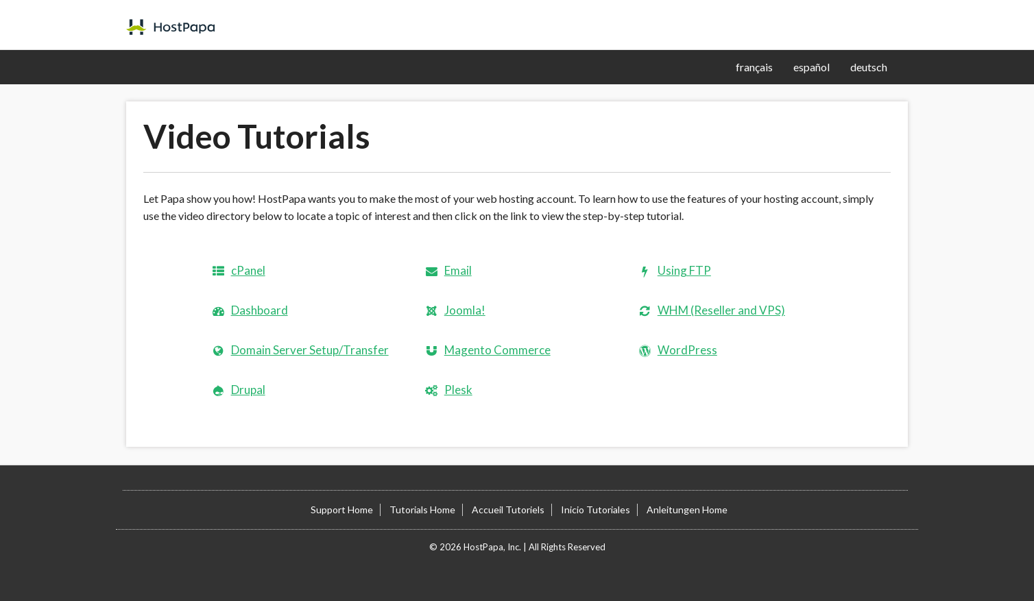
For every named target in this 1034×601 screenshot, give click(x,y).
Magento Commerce (497, 350)
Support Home (342, 509)
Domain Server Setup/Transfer (310, 350)
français (754, 66)
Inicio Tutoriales (595, 509)
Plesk (458, 389)
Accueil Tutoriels (508, 509)
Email (458, 270)
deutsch (868, 66)
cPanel (248, 270)
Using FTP (684, 270)
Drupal (248, 389)
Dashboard (259, 310)
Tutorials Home (422, 509)
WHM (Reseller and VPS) (721, 310)
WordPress (687, 350)
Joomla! (464, 310)
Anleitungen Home (687, 509)
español (811, 66)
